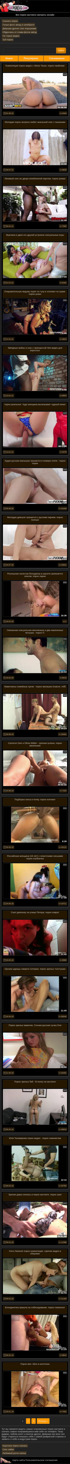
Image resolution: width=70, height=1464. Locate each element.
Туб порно (8, 39)
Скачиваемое (57, 58)
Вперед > (43, 1421)
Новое (9, 58)
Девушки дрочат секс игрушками (19, 28)
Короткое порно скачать (15, 1445)
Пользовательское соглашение (41, 1460)
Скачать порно (10, 21)
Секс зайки (8, 1449)
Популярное (31, 58)
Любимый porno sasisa (14, 1453)
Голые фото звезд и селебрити (18, 24)
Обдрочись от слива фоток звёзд (20, 32)
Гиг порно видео (11, 36)
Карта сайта (18, 1460)
